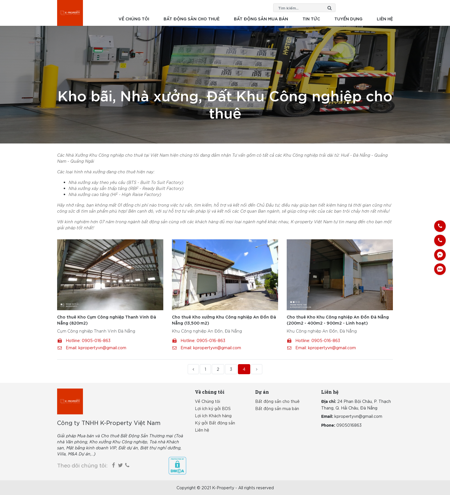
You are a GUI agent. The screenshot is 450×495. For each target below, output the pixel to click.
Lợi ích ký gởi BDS (213, 408)
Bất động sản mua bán (261, 18)
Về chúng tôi (134, 18)
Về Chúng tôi (207, 401)
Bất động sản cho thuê (192, 18)
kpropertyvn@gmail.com (102, 347)
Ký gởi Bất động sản (215, 422)
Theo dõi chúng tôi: (82, 465)
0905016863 (349, 425)
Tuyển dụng (348, 18)
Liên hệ (385, 18)
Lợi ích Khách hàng (213, 415)
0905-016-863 (96, 340)
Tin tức (311, 18)
